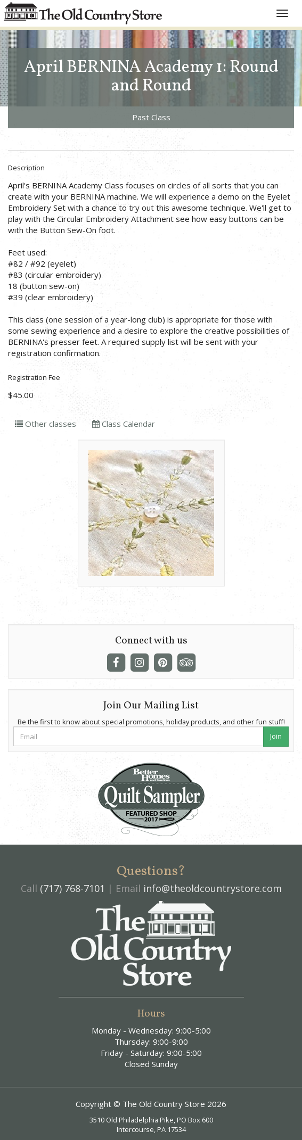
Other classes (45, 423)
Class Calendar (123, 423)
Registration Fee (34, 377)
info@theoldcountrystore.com (212, 888)
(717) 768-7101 (72, 888)
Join (276, 736)
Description (26, 167)
